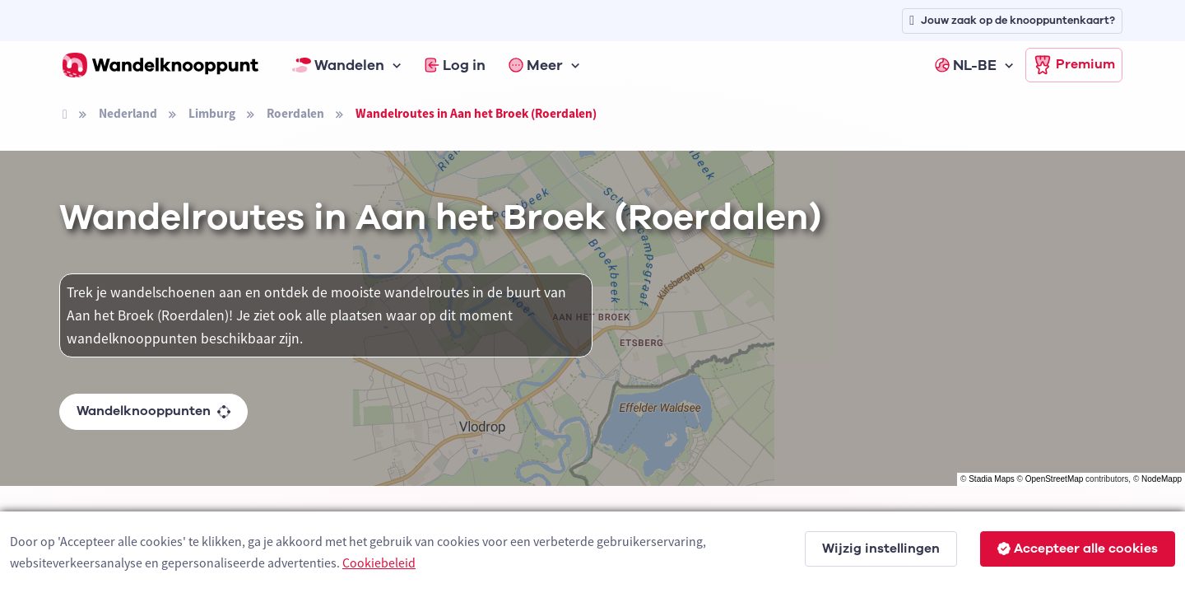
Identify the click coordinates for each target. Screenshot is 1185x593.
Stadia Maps (992, 478)
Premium (1074, 65)
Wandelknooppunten (153, 411)
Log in (455, 65)
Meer (536, 65)
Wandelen (338, 65)
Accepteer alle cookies (1077, 548)
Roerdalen (295, 113)
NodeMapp (1161, 478)
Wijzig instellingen (881, 548)
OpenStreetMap (1054, 478)
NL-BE (966, 65)
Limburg (211, 113)
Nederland (128, 113)
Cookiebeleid (379, 562)
